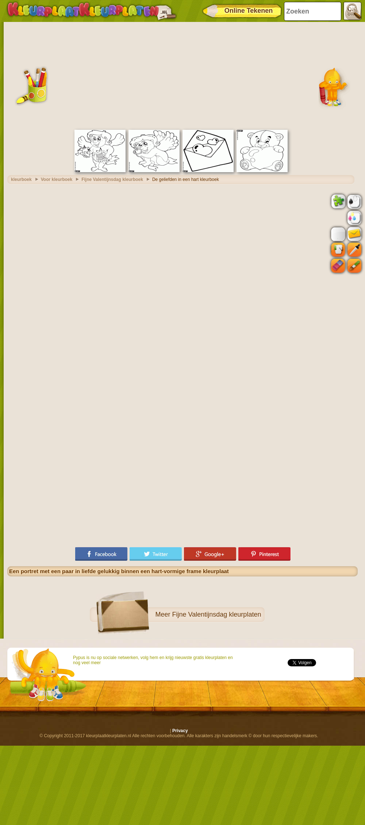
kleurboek (21, 179)
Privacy (180, 730)
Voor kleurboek (56, 179)
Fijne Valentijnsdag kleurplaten (216, 614)
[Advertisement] (182, 75)
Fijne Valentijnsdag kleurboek (112, 179)
